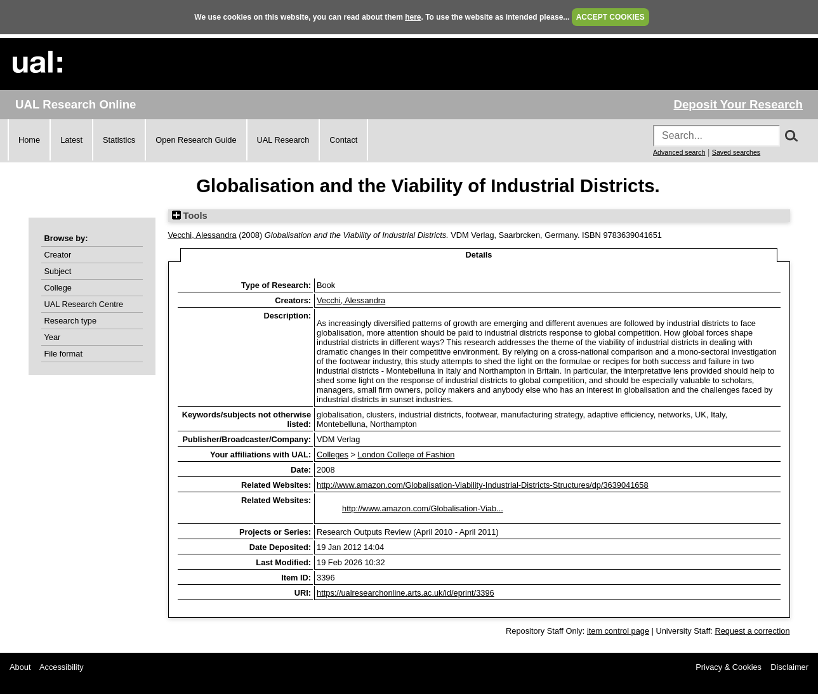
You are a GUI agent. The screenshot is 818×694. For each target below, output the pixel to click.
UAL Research (283, 140)
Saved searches (736, 152)
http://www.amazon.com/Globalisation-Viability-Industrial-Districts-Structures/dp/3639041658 (483, 485)
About (20, 667)
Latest (71, 140)
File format (63, 353)
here (413, 17)
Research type (70, 320)
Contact (343, 140)
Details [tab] (479, 254)
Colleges (332, 454)
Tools (190, 216)
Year (52, 337)
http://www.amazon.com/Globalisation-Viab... (422, 508)
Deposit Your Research (738, 104)
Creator (58, 254)
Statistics (119, 140)
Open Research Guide (195, 140)
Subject (58, 271)
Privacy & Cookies (729, 667)
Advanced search (679, 152)
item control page (618, 631)
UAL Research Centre (84, 304)
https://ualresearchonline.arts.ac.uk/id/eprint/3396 (405, 593)
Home (29, 140)
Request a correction (752, 631)
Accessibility (61, 667)
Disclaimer (789, 667)
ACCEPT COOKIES (610, 17)
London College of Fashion (405, 454)
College (58, 287)
